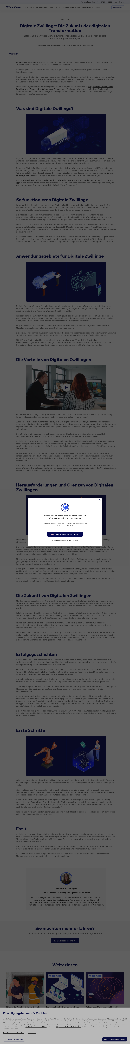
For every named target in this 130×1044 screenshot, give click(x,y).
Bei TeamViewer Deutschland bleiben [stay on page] (65, 540)
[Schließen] (100, 500)
